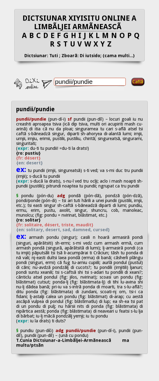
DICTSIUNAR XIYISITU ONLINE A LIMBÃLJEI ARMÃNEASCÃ (79, 22)
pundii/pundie (35, 109)
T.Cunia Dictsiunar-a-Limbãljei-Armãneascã (69, 340)
